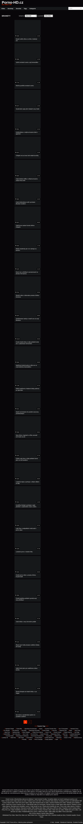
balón (70, 730)
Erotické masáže (71, 815)
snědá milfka (6, 734)
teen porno (72, 810)
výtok (56, 739)
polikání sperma (67, 732)
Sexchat (18, 8)
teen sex (15, 811)
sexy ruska (48, 735)
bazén (40, 728)
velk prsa (64, 734)
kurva (30, 739)
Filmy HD (4, 810)
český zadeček (48, 739)
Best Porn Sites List (21, 815)
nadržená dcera (77, 737)
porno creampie (38, 739)
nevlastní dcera (74, 728)
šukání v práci (67, 737)
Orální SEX (47, 815)
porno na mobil (70, 801)
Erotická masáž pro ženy (58, 815)
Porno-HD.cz (12, 3)
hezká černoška (43, 734)
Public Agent (59, 804)
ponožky (23, 739)
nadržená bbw (16, 732)
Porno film (12, 808)
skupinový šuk (63, 730)
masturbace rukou (55, 734)
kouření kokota (57, 732)
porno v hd (48, 732)
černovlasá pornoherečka (37, 735)
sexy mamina (15, 730)
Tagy (25, 8)
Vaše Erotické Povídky (40, 799)
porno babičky (75, 802)
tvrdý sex (54, 730)
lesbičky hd (4, 737)
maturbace (59, 737)
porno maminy (17, 804)
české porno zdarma (37, 732)
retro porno (22, 802)
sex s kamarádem (63, 728)
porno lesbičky (51, 806)
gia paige (76, 732)
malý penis (7, 732)
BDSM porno (58, 802)
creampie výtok (9, 735)
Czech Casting (63, 799)
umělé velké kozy (49, 737)
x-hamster (45, 810)
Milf (55, 808)
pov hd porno (34, 734)
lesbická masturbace (74, 734)
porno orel (35, 801)
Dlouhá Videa (45, 813)
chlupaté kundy (39, 802)
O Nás (52, 822)
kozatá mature (38, 737)
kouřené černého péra (50, 728)
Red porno (24, 808)
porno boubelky (20, 806)
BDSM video (33, 804)
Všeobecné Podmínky (66, 822)
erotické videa (49, 801)
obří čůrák (21, 737)
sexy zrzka (77, 730)
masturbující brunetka (34, 730)
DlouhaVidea (18, 799)
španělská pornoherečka (30, 728)
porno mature (7, 802)
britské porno (57, 735)
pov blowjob (6, 730)
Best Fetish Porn (32, 815)
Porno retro (63, 806)
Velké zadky (52, 811)
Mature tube (38, 808)
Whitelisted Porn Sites (9, 815)
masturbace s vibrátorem (21, 735)
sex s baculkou (16, 734)
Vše (61, 739)
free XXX (20, 810)
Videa (3, 8)
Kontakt (57, 822)
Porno (34, 813)
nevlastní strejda (9, 728)
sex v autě (25, 734)
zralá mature (29, 737)
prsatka (65, 735)
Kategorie (33, 8)
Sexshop (10, 8)
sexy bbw (23, 730)
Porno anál (66, 811)
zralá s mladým (25, 732)
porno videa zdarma (15, 801)
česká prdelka (45, 730)
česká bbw (19, 728)
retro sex (58, 810)
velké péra (13, 737)
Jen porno (31, 810)
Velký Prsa (41, 811)
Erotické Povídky (78, 822)
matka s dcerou (73, 735)
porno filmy (6, 808)
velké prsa (30, 811)
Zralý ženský (34, 806)
